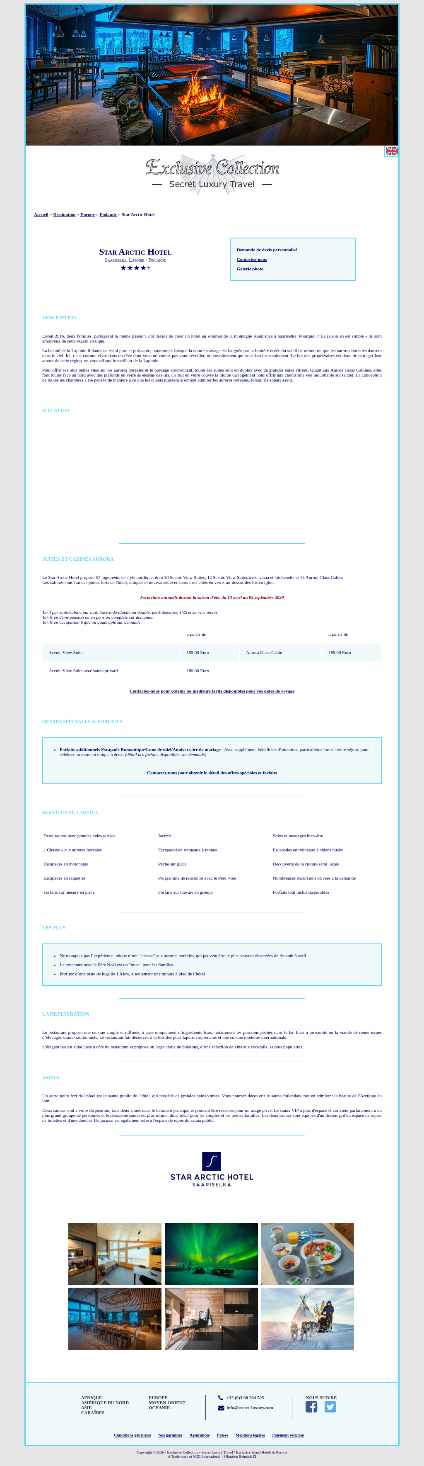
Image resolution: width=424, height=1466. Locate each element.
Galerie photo (250, 268)
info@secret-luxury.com (249, 1407)
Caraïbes (93, 1412)
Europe (87, 214)
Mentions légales (250, 1435)
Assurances (200, 1435)
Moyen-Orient (167, 1402)
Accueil (41, 214)
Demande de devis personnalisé (267, 249)
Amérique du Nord (105, 1402)
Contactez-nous (252, 259)
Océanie (159, 1407)
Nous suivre (321, 1397)
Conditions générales (132, 1435)
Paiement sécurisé (288, 1435)
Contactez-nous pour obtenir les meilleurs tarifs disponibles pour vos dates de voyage (212, 690)
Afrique (91, 1397)
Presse (222, 1435)
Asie (86, 1407)
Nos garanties (170, 1435)
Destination (64, 214)
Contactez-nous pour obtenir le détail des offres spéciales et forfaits (212, 772)
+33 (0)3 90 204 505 (245, 1397)
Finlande (108, 214)
